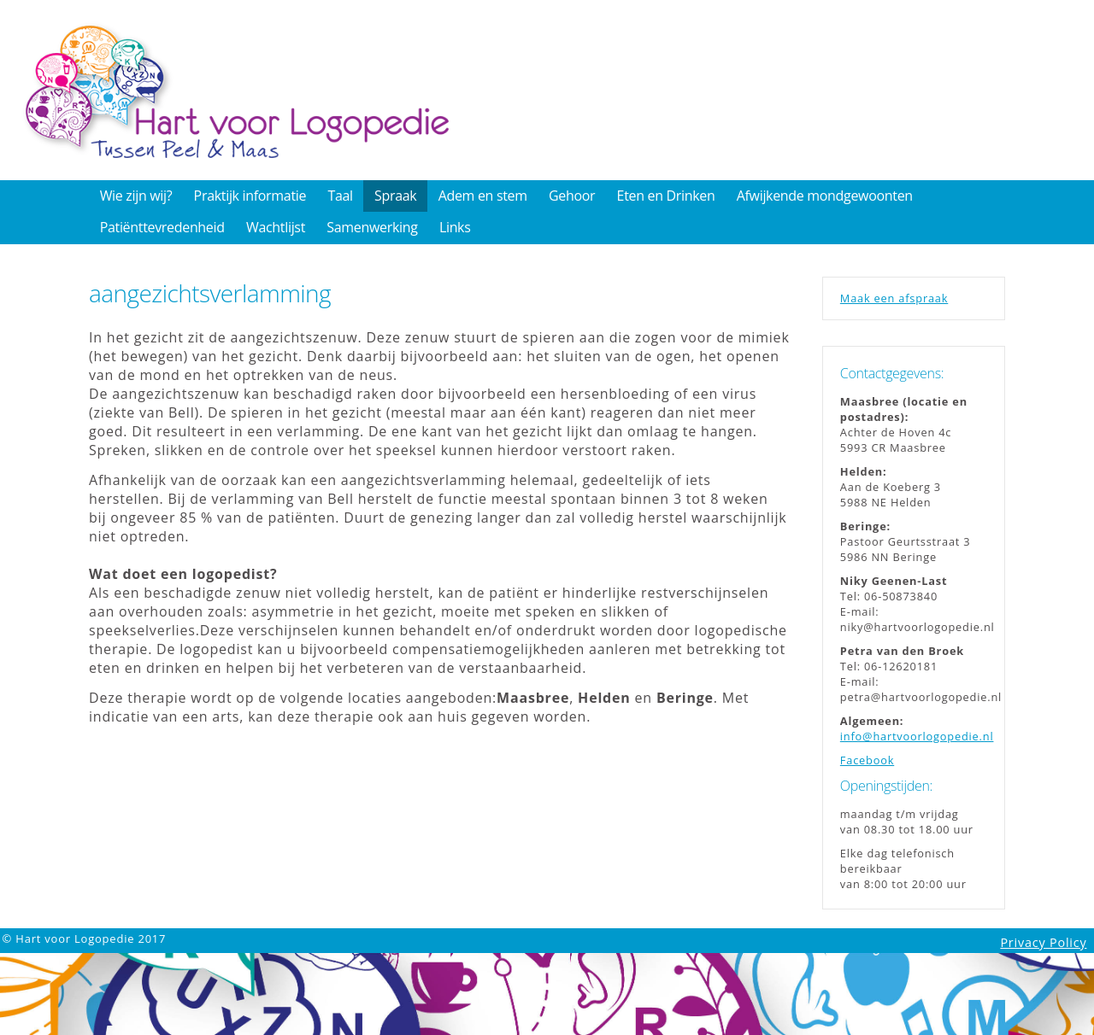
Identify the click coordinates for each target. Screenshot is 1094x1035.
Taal (339, 195)
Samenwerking (371, 227)
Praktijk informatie (250, 195)
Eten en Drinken (666, 195)
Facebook (867, 760)
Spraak (395, 195)
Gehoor (572, 195)
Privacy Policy (1043, 942)
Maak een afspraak (894, 298)
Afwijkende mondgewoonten (825, 195)
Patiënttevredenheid (162, 227)
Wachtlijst (275, 227)
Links (455, 227)
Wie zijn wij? (136, 195)
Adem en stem (482, 195)
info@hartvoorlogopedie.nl (917, 736)
